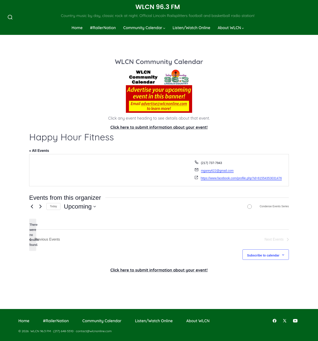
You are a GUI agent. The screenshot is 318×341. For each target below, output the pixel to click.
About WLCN (231, 27)
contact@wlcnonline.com (94, 331)
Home (77, 27)
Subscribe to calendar (263, 255)
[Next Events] (40, 206)
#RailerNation (103, 27)
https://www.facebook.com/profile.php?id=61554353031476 (241, 178)
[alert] (32, 235)
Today (53, 206)
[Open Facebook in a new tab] (274, 321)
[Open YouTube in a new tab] (295, 321)
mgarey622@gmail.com (217, 170)
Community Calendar (144, 27)
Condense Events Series (274, 206)
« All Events (39, 151)
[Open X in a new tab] (285, 321)
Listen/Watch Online (191, 27)
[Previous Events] (31, 206)
